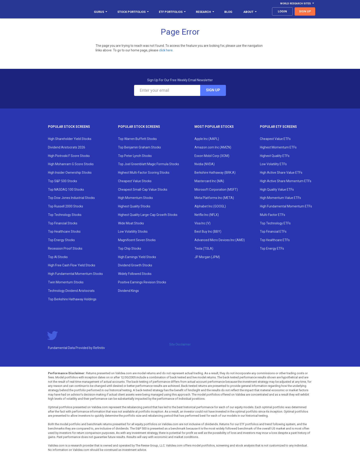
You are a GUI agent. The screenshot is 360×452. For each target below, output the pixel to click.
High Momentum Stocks (135, 198)
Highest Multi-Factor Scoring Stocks (143, 172)
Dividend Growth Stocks (135, 265)
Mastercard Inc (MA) (209, 181)
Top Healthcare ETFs (275, 240)
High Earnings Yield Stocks (137, 257)
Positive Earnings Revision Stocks (142, 282)
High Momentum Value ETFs (280, 198)
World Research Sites (297, 3)
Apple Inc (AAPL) (206, 139)
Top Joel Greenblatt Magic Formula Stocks (148, 164)
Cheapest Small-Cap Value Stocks (142, 189)
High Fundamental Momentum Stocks (75, 274)
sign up (305, 11)
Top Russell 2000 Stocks (65, 206)
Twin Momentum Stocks (66, 282)
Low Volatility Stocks (133, 231)
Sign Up (213, 90)
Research (205, 12)
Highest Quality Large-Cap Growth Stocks (147, 215)
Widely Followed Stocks (135, 274)
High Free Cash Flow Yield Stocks (71, 265)
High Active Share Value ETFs (281, 172)
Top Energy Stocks (61, 240)
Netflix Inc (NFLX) (206, 215)
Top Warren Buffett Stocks (137, 139)
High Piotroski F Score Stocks (69, 156)
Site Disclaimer (180, 344)
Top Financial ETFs (273, 231)
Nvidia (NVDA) (204, 164)
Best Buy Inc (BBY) (207, 231)
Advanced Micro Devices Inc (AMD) (219, 240)
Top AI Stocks (58, 257)
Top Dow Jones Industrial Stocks (71, 198)
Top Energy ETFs (272, 248)
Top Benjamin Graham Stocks (139, 147)
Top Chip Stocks (129, 248)
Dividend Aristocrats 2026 (66, 147)
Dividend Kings (128, 291)
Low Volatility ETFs (273, 164)
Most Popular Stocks (214, 126)
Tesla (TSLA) (203, 248)
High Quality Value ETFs (277, 189)
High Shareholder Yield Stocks (69, 139)
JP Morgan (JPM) (207, 257)
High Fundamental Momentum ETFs (286, 206)
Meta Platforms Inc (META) (214, 198)
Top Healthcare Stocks (64, 231)
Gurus (100, 12)
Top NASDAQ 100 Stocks (66, 189)
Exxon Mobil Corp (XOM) (211, 156)
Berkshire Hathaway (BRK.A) (215, 172)
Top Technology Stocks (65, 215)
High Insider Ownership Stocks (70, 172)
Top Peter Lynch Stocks (135, 156)
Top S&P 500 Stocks (62, 181)
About (250, 12)
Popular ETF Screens (278, 126)
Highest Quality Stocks (134, 206)
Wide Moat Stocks (131, 223)
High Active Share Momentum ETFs (285, 181)
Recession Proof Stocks (65, 248)
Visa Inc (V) (202, 223)
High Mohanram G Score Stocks (71, 164)
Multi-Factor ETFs (272, 215)
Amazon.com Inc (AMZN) (212, 147)
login (282, 11)
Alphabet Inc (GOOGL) (210, 206)
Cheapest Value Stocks (135, 181)
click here (166, 50)
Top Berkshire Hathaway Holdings (72, 299)
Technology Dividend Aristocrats (71, 291)
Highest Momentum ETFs (278, 147)
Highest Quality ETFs (275, 156)
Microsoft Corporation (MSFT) (216, 189)
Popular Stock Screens (69, 126)
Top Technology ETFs (275, 223)
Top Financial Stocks (62, 223)
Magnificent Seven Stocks (137, 240)
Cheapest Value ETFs (275, 139)
